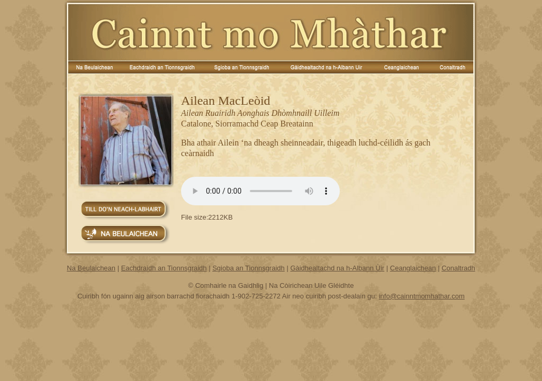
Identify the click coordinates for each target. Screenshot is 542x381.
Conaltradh (458, 268)
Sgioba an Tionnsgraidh (248, 268)
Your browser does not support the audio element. (260, 191)
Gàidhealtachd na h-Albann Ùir (337, 268)
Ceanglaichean (413, 268)
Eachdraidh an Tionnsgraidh (164, 268)
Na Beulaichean (91, 268)
